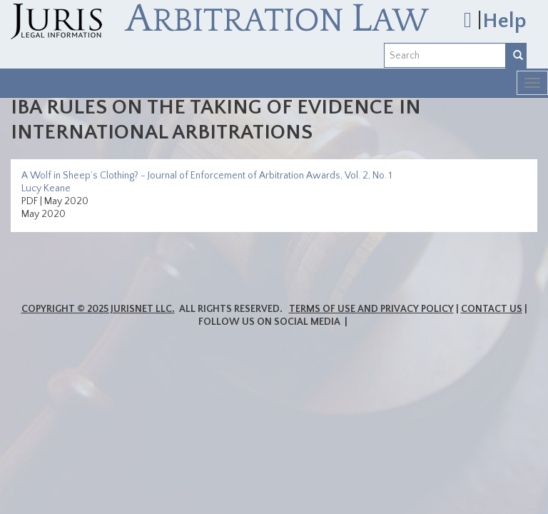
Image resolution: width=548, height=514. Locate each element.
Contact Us (491, 309)
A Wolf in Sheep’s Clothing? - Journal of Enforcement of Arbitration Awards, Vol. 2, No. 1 (206, 175)
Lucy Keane (46, 188)
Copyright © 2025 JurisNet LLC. (98, 309)
